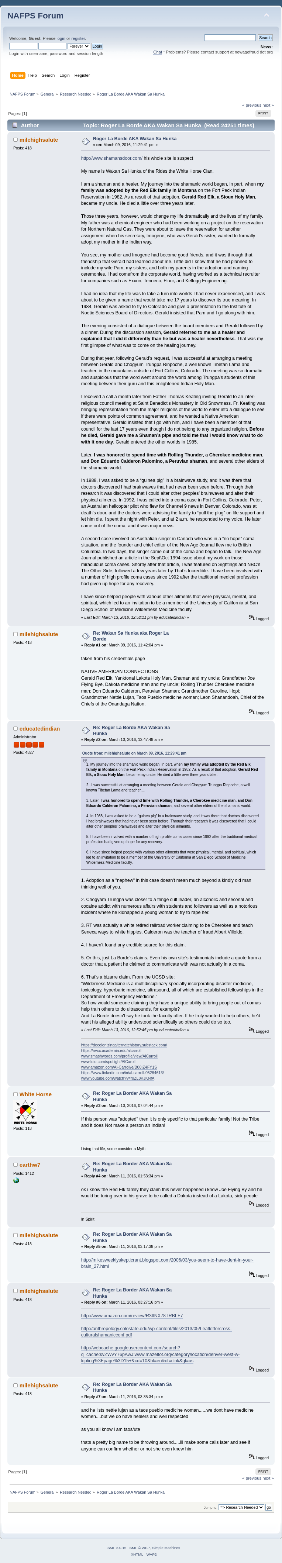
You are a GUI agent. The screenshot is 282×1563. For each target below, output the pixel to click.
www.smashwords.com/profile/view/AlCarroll (119, 1056)
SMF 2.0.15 (117, 1548)
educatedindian (40, 728)
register (78, 38)
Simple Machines (166, 1548)
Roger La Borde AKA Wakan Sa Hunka (135, 138)
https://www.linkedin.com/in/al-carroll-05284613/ (122, 1072)
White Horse (36, 1094)
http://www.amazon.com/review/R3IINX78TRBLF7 (132, 1315)
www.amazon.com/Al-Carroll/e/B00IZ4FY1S (119, 1067)
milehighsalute (39, 140)
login (60, 38)
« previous (251, 105)
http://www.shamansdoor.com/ (111, 158)
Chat (157, 52)
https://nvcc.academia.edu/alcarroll (111, 1050)
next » (268, 105)
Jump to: (210, 1507)
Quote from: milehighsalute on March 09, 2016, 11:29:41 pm (134, 753)
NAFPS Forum (35, 15)
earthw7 (30, 1165)
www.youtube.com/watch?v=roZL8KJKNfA (118, 1078)
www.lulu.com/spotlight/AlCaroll (108, 1061)
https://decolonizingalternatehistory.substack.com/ (124, 1045)
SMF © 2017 (140, 1548)
